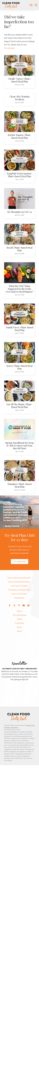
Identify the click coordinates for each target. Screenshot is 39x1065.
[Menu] (31, 5)
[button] (9, 605)
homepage (9, 48)
